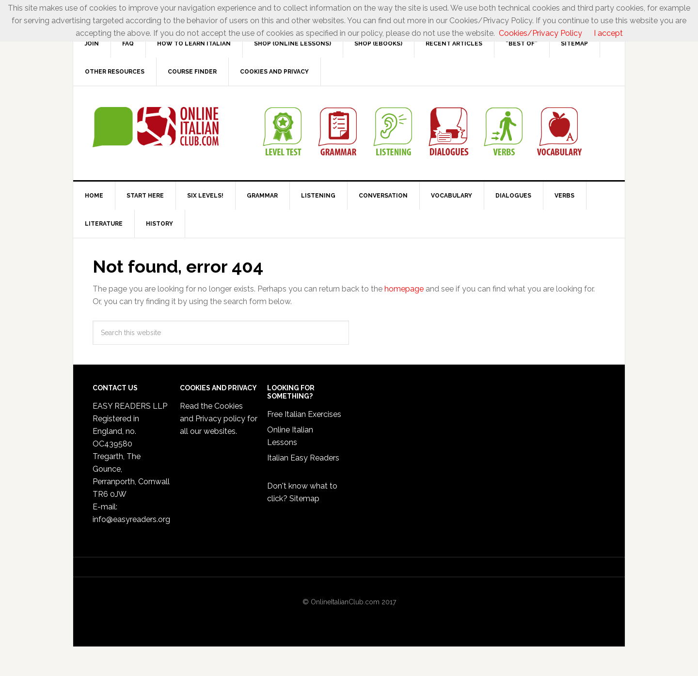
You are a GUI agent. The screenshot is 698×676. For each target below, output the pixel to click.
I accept (608, 33)
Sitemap (304, 498)
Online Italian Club (156, 127)
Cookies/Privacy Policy (540, 33)
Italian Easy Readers (303, 457)
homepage (404, 288)
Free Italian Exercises (304, 414)
